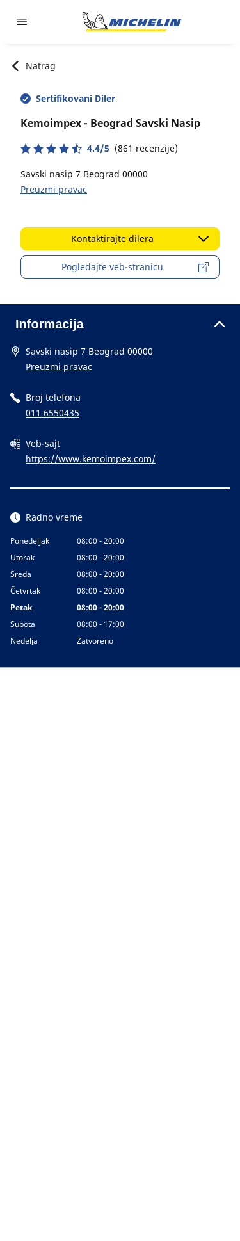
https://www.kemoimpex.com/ (91, 459)
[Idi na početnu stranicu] (132, 21)
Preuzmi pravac (53, 189)
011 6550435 (52, 413)
